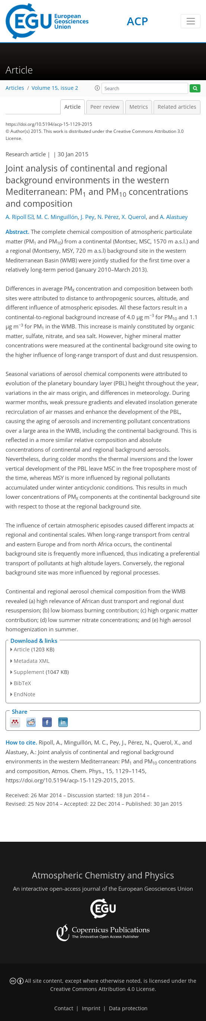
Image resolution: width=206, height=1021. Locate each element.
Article (72, 107)
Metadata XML (31, 660)
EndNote (24, 694)
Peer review (104, 107)
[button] (97, 88)
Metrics (138, 107)
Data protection (128, 1008)
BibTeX (22, 683)
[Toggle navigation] (190, 21)
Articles (15, 88)
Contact (63, 1008)
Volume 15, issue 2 (55, 88)
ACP (137, 21)
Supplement (29, 671)
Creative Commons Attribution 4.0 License (102, 989)
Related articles (177, 107)
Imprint (91, 1008)
